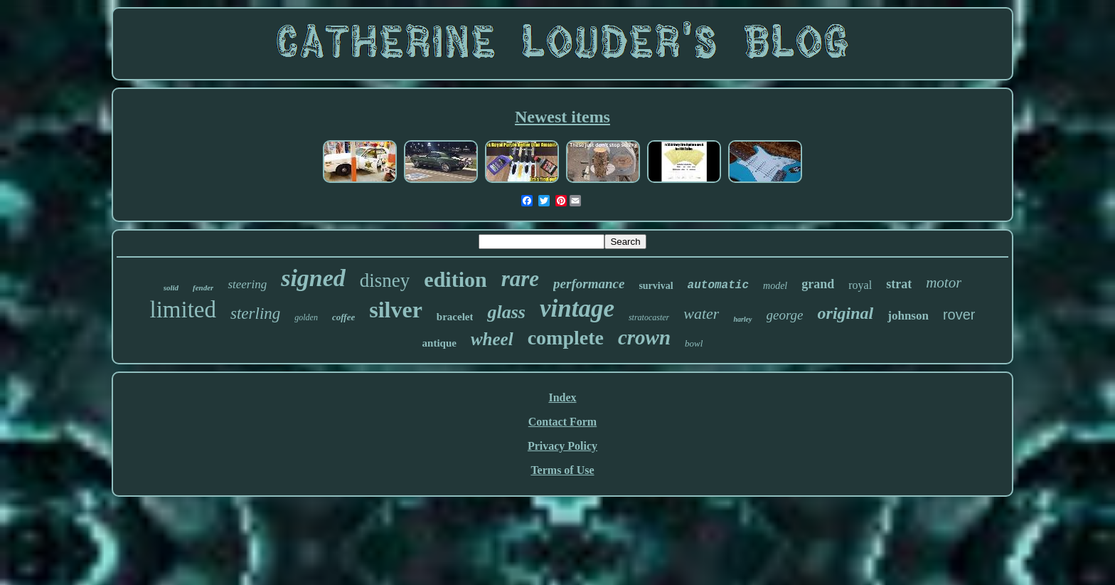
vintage (577, 308)
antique (439, 343)
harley (742, 319)
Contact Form (562, 422)
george (785, 314)
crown (644, 337)
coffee (343, 317)
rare (520, 278)
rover (959, 314)
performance (588, 283)
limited (183, 309)
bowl (694, 343)
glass (506, 312)
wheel (492, 339)
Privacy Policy (562, 446)
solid (171, 287)
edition (455, 279)
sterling (255, 313)
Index (562, 397)
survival (656, 285)
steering (247, 284)
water (701, 313)
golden (306, 317)
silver (395, 309)
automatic (718, 285)
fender (203, 287)
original (846, 313)
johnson (908, 315)
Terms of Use (562, 470)
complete (566, 338)
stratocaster (649, 317)
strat (899, 284)
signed (313, 278)
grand (817, 284)
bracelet (455, 316)
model (775, 285)
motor (943, 282)
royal (860, 285)
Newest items (562, 116)
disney (385, 280)
